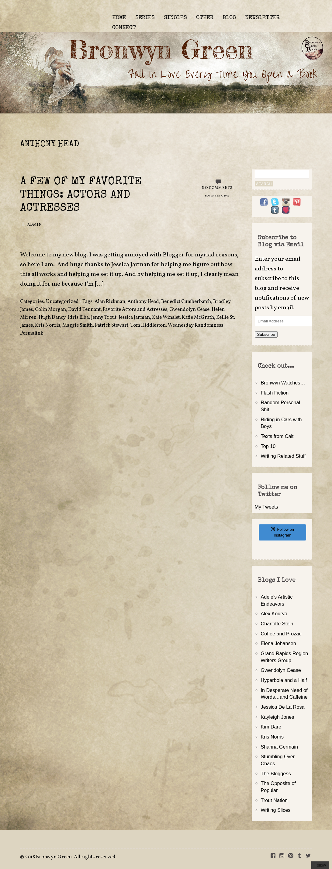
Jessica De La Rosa (283, 707)
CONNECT (124, 28)
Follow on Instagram (282, 532)
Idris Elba (78, 317)
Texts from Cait (277, 436)
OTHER (204, 18)
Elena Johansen (278, 643)
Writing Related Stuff (283, 456)
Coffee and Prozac (281, 633)
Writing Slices (276, 810)
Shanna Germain (279, 746)
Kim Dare (271, 726)
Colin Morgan (50, 309)
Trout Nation (274, 800)
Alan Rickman (110, 301)
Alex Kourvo (274, 613)
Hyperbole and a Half (284, 680)
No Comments (217, 188)
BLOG (229, 18)
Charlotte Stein (277, 623)
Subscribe (266, 334)
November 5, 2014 (217, 195)
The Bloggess (276, 773)
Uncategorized (62, 301)
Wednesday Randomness (195, 325)
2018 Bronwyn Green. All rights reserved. (71, 857)
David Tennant (84, 309)
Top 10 (268, 446)
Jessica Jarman (134, 317)
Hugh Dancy (52, 317)
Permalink (31, 333)
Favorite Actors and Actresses (135, 309)
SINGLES (175, 18)
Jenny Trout (103, 317)
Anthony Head (143, 301)
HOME (119, 18)
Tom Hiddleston (148, 325)
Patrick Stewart (111, 325)
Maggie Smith (77, 325)
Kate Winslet (166, 317)
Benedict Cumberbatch (186, 301)
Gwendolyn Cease (189, 309)
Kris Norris (47, 325)
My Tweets (266, 506)
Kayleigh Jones (277, 717)
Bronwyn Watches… (283, 382)
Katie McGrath (198, 317)
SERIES (145, 18)
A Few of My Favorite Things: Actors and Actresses (81, 195)
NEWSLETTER (262, 18)
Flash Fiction (275, 392)
